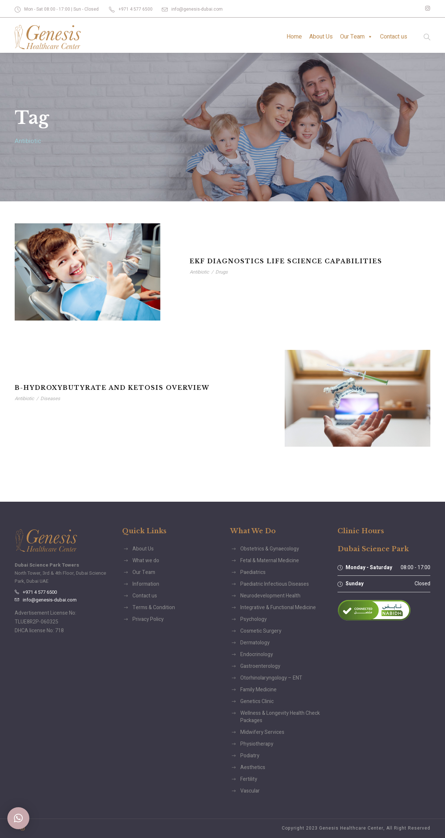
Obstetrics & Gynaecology (269, 549)
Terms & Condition (153, 607)
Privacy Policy (148, 619)
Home (294, 36)
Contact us (393, 36)
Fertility (248, 779)
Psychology (253, 619)
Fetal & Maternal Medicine (269, 560)
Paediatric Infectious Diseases (274, 584)
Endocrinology (256, 654)
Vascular (250, 791)
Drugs (221, 271)
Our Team (356, 36)
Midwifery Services (262, 732)
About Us (321, 36)
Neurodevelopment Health (270, 596)
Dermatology (255, 643)
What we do (145, 560)
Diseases (50, 398)
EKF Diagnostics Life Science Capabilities (286, 261)
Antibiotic (199, 271)
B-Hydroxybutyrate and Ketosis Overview (112, 387)
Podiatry (249, 756)
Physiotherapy (256, 744)
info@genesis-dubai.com (197, 9)
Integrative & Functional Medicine (278, 607)
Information (145, 584)
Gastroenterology (260, 666)
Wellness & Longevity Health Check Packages (280, 716)
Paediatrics (253, 572)
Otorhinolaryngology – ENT (271, 678)
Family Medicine (258, 690)
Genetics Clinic (257, 701)
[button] (18, 818)
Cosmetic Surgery (260, 631)
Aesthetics (252, 767)
